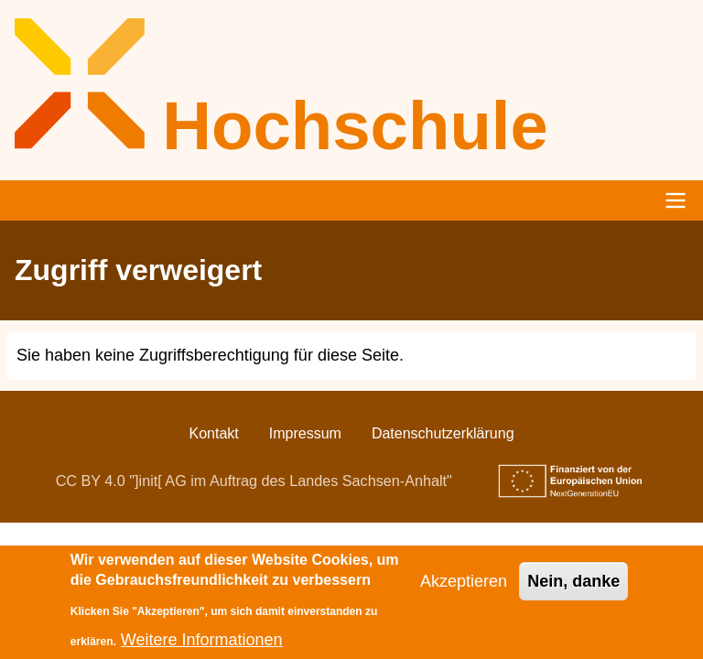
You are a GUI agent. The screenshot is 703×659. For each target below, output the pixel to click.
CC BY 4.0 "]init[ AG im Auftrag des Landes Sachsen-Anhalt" (254, 480)
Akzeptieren (463, 589)
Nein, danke (573, 589)
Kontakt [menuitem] (213, 433)
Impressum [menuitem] (305, 433)
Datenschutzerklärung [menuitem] (443, 433)
